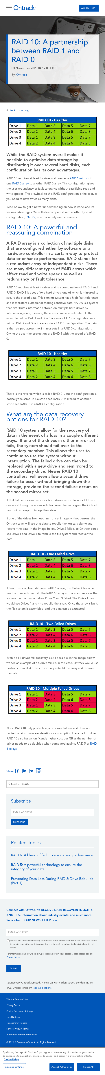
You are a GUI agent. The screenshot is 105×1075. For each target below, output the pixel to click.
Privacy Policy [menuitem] (13, 1005)
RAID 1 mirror (78, 178)
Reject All (88, 1067)
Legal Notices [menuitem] (13, 1017)
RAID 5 (30, 217)
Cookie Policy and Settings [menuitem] (19, 1011)
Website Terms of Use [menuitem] (17, 1000)
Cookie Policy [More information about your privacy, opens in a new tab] (11, 1059)
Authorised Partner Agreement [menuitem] (21, 1035)
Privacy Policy (13, 957)
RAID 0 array (20, 183)
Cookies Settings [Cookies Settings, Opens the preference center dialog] (14, 1067)
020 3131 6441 (89, 8)
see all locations (42, 988)
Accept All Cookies (61, 1067)
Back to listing (17, 110)
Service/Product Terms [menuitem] (17, 1029)
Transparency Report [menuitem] (16, 1023)
